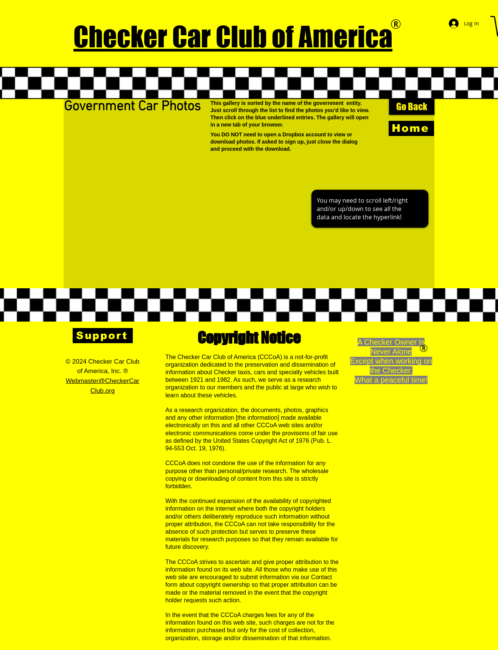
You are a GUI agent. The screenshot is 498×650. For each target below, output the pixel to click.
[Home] (411, 128)
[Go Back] (411, 107)
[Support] (103, 335)
